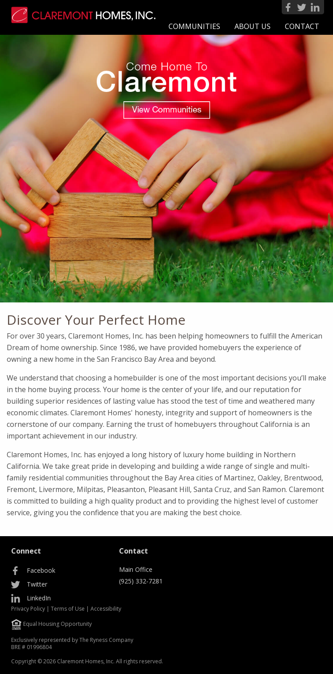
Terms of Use (68, 608)
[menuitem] (194, 26)
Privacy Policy (28, 608)
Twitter (37, 584)
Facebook (41, 570)
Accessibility (105, 608)
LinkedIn (39, 598)
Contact (302, 26)
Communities (194, 26)
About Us (252, 26)
